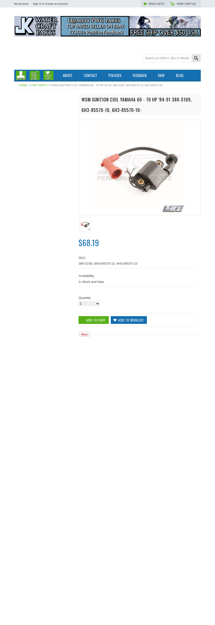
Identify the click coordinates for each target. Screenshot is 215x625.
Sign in (37, 3)
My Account (21, 3)
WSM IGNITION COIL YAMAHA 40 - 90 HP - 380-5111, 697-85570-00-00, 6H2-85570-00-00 (44, 487)
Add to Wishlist (67, 356)
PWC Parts (39, 85)
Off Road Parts (25, 115)
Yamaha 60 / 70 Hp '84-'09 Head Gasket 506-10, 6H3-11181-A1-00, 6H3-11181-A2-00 (44, 411)
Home (23, 85)
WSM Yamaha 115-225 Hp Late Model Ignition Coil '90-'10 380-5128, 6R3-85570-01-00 (44, 336)
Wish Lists (156, 3)
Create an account (56, 3)
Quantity (85, 298)
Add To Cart (28, 356)
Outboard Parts (25, 106)
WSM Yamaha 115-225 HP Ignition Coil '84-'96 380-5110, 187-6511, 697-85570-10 (44, 562)
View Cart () (186, 3)
